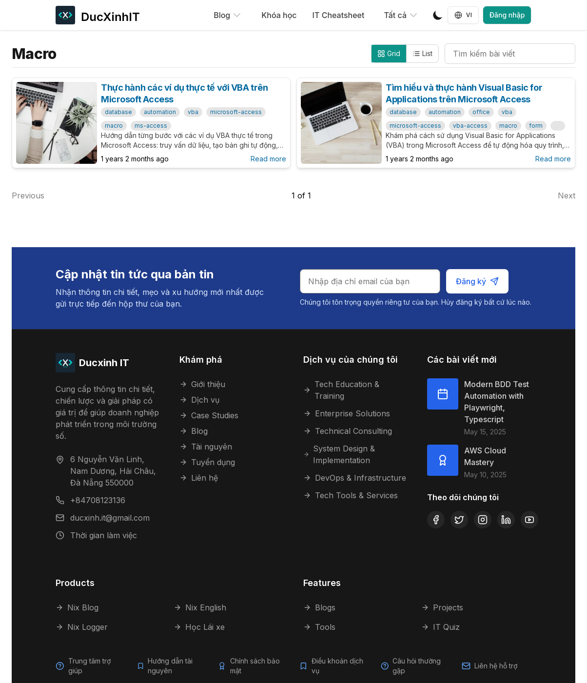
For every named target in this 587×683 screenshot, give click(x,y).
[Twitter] (459, 519)
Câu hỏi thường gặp (416, 666)
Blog (193, 431)
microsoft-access (236, 112)
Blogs (319, 607)
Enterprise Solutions (346, 413)
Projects (442, 607)
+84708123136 (97, 500)
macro (114, 125)
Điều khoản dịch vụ (338, 666)
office (481, 112)
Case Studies (208, 415)
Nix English (200, 607)
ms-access (151, 125)
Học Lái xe (199, 627)
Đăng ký (478, 281)
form (536, 125)
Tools (319, 627)
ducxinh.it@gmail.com (110, 518)
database (118, 112)
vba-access (470, 125)
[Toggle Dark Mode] (438, 15)
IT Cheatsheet (339, 15)
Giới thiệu (202, 384)
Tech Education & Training (341, 390)
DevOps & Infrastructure (354, 478)
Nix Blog (77, 607)
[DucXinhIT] (98, 15)
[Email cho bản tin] (371, 281)
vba (193, 112)
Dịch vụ (199, 400)
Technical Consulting (347, 431)
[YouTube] (529, 519)
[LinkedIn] (506, 519)
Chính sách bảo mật (255, 666)
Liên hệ (198, 478)
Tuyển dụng (207, 462)
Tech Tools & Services (350, 495)
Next (566, 195)
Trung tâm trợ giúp (89, 666)
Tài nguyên (205, 446)
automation (160, 112)
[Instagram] (482, 519)
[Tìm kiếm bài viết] (510, 53)
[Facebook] (436, 519)
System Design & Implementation (339, 454)
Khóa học (278, 15)
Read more (268, 159)
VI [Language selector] (463, 15)
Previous (28, 195)
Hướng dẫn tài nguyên (170, 666)
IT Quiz (440, 627)
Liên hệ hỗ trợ (496, 666)
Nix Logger (82, 627)
